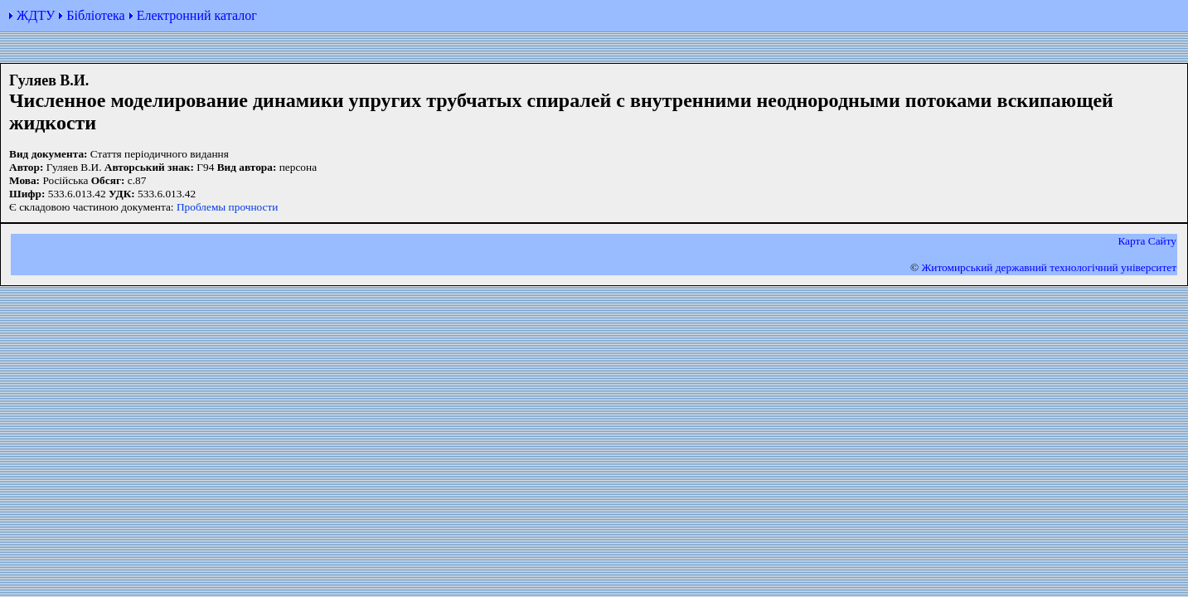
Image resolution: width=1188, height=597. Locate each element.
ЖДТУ (36, 15)
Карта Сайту (1147, 241)
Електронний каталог (197, 15)
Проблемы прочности (228, 207)
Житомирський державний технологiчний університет (1048, 267)
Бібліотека (95, 15)
